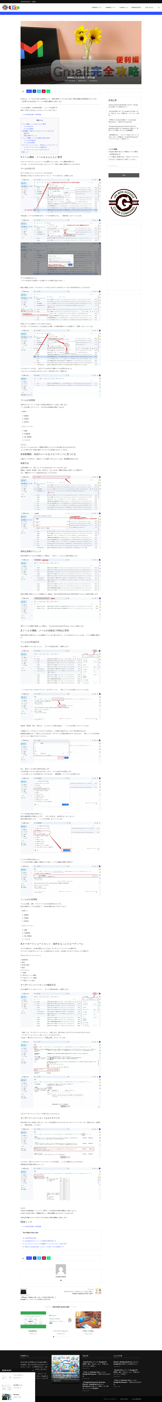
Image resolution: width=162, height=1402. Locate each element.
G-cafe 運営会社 (136, 1399)
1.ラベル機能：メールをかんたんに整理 (34, 124)
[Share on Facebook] (34, 91)
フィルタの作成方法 (30, 140)
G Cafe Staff (71, 81)
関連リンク (25, 152)
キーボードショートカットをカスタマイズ (36, 149)
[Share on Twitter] (39, 91)
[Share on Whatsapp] (48, 91)
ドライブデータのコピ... (61, 1331)
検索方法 (26, 133)
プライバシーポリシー (110, 1399)
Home (62, 70)
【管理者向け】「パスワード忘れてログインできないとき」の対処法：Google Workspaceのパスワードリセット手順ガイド (123, 137)
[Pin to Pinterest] (44, 91)
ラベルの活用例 (28, 129)
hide (41, 120)
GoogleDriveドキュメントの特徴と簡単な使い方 (40, 1241)
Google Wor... (33, 1331)
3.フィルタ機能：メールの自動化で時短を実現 (36, 138)
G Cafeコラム (124, 7)
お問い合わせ (149, 7)
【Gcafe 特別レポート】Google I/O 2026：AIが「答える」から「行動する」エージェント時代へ (123, 113)
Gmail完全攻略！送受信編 (32, 114)
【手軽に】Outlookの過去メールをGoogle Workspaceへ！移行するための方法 (96, 1374)
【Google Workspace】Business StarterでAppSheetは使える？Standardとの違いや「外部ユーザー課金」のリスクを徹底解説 (123, 128)
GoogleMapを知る (30, 1238)
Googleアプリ (96, 7)
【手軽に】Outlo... (88, 1331)
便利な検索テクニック (30, 135)
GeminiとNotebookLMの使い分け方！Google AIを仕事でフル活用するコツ (65, 1375)
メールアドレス (123, 168)
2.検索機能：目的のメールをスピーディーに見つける (38, 131)
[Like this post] (30, 91)
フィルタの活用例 (29, 142)
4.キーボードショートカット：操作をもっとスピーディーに (40, 145)
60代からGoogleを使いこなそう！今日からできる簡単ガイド (44, 1247)
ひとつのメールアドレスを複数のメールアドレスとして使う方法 (46, 1244)
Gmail (82, 70)
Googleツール (110, 7)
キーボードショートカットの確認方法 (35, 147)
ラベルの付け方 (28, 126)
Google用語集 (136, 7)
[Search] (159, 7)
